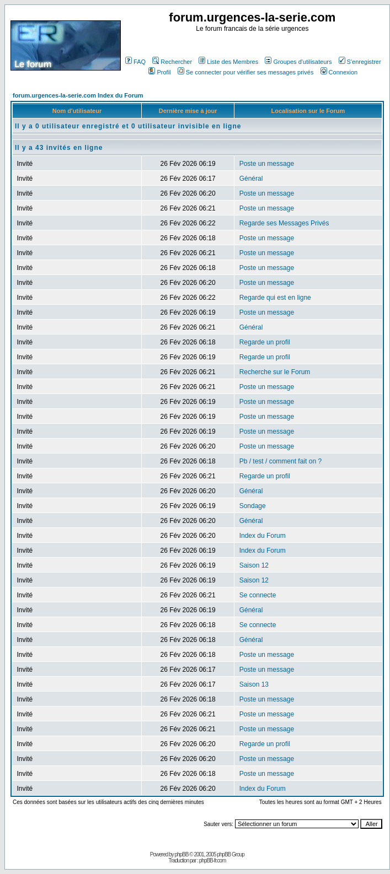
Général (251, 178)
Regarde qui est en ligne (275, 297)
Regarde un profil (264, 342)
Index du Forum (262, 535)
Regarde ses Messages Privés (284, 223)
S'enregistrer (360, 61)
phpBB (181, 854)
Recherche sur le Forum (275, 372)
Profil (159, 72)
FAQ (135, 61)
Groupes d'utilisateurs (298, 61)
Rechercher (172, 61)
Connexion (339, 72)
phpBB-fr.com (212, 860)
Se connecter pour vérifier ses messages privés (246, 72)
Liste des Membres (228, 61)
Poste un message (266, 164)
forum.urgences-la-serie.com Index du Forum (78, 95)
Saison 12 (254, 565)
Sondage (252, 506)
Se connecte (257, 595)
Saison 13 (254, 684)
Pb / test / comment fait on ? (280, 461)
